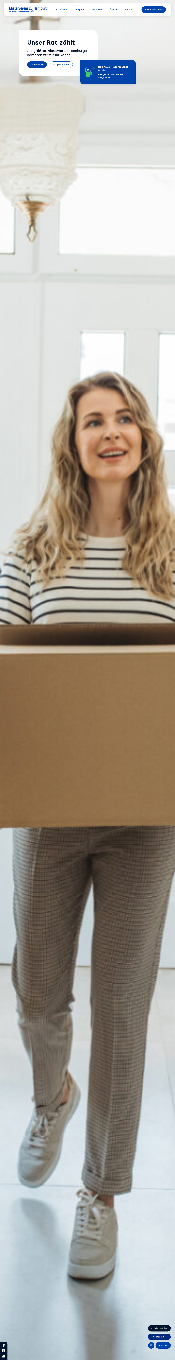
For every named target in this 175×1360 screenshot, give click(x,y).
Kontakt (163, 1345)
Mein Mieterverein (154, 9)
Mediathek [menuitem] (97, 9)
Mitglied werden (61, 64)
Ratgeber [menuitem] (80, 9)
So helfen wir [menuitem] (62, 9)
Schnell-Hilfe (159, 1337)
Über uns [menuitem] (114, 9)
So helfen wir (37, 64)
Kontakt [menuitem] (129, 9)
